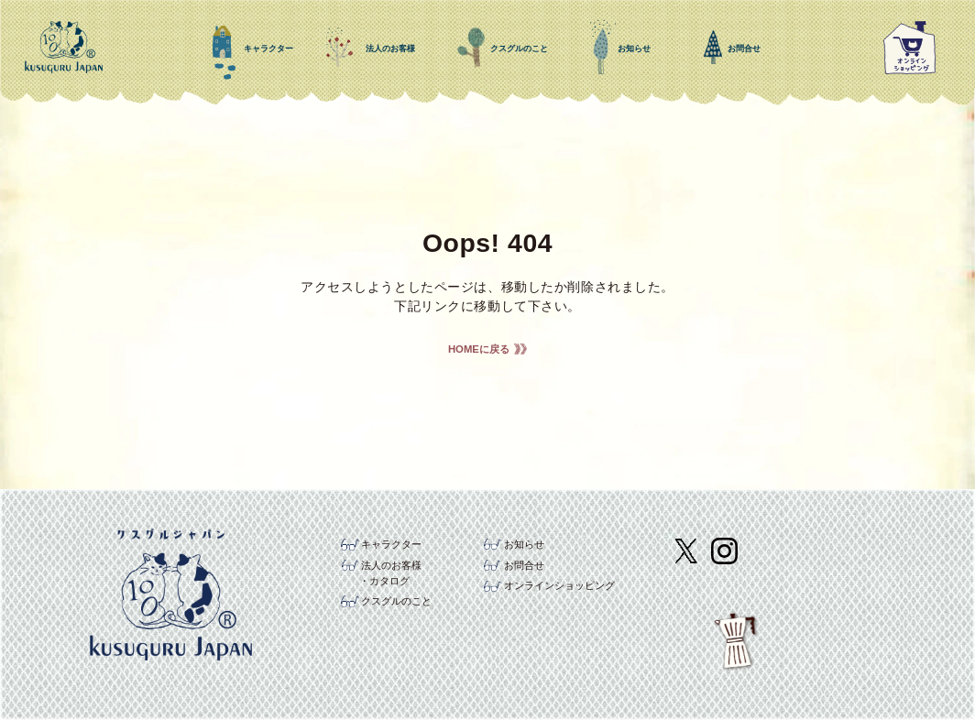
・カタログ (384, 580)
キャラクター (391, 544)
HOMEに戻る (478, 349)
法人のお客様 (391, 565)
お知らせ (524, 544)
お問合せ (524, 565)
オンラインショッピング (559, 585)
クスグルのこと (396, 600)
